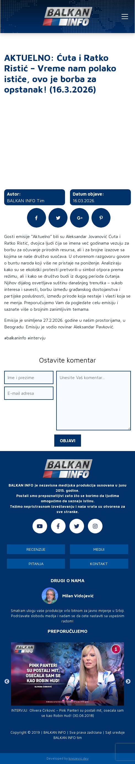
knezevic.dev (79, 758)
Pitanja (36, 563)
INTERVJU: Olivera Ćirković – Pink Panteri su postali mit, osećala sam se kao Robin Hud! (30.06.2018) (67, 713)
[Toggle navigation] (125, 16)
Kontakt (99, 563)
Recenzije (35, 549)
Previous (7, 681)
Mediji (98, 549)
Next (128, 681)
